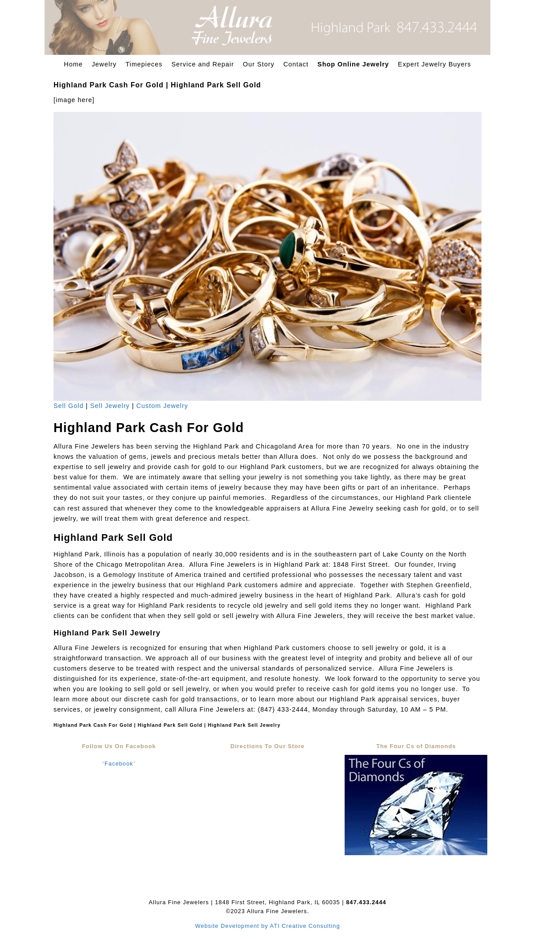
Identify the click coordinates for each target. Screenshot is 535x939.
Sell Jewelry (110, 405)
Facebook (119, 763)
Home (73, 64)
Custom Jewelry (162, 405)
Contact (296, 64)
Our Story (259, 64)
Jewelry (104, 64)
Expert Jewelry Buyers (434, 64)
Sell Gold (68, 405)
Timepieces (143, 64)
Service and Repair (202, 64)
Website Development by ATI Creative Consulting (267, 926)
